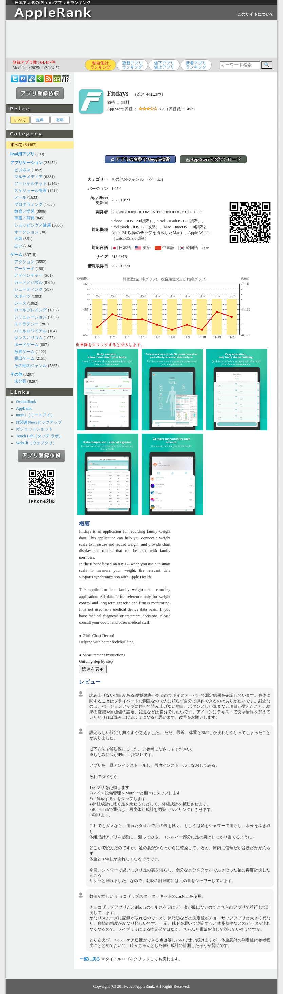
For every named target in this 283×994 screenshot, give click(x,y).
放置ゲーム (24, 351)
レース (20, 303)
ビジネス (22, 170)
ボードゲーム (26, 344)
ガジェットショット (34, 429)
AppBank (24, 408)
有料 (60, 120)
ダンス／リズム (28, 337)
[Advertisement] (141, 39)
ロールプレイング (30, 310)
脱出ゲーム (24, 358)
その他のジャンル (30, 365)
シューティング (28, 289)
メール (20, 197)
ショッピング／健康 (32, 225)
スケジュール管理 (30, 190)
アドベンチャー (28, 275)
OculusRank (26, 401)
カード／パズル (28, 282)
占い (18, 245)
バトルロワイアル (30, 331)
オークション (26, 232)
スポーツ (22, 296)
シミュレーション (30, 317)
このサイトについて (255, 14)
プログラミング (28, 204)
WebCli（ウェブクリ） (36, 443)
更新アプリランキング (132, 65)
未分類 (20, 381)
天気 (18, 238)
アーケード (24, 268)
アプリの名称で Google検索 (140, 159)
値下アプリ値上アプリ (164, 65)
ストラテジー (26, 323)
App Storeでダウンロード (213, 159)
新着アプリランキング (196, 65)
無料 (40, 120)
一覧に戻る (90, 959)
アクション (24, 261)
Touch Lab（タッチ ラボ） (39, 436)
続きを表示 (93, 668)
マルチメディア (28, 176)
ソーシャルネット (30, 183)
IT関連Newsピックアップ (39, 422)
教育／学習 (24, 211)
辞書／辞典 (24, 218)
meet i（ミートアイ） (35, 415)
